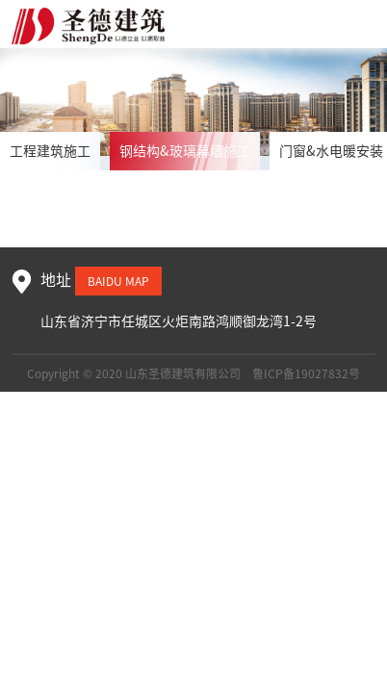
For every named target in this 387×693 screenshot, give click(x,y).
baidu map (118, 281)
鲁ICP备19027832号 (306, 373)
